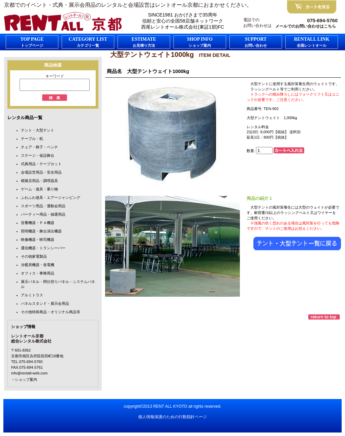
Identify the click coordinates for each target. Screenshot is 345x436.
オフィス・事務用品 (37, 273)
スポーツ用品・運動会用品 (43, 206)
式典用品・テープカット (41, 164)
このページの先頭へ (324, 317)
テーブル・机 (32, 139)
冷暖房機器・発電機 (37, 265)
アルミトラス (32, 295)
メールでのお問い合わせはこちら (305, 26)
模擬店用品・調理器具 (39, 181)
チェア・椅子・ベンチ (39, 147)
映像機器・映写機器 (37, 240)
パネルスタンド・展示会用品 (45, 303)
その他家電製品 (34, 256)
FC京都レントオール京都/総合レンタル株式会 (63, 21)
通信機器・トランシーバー (43, 248)
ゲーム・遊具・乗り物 (39, 189)
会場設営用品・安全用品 (41, 172)
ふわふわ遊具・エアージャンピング (50, 197)
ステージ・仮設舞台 (37, 155)
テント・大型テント (37, 130)
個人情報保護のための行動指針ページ (172, 416)
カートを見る (311, 7)
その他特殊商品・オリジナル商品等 (50, 312)
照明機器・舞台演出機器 (41, 231)
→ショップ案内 (24, 379)
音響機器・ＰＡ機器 (37, 223)
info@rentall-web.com (29, 373)
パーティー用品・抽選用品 (43, 214)
